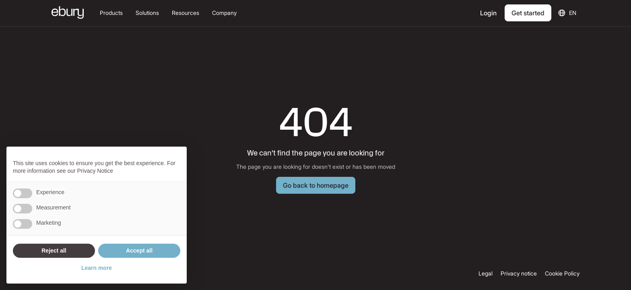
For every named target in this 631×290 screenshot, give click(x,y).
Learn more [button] (96, 268)
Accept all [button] (139, 250)
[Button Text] (315, 185)
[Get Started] (528, 12)
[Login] (489, 13)
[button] (111, 13)
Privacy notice (519, 273)
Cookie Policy (562, 273)
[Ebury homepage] (68, 13)
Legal (485, 273)
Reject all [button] (53, 250)
